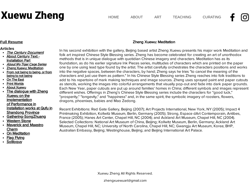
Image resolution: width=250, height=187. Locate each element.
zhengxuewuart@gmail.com (125, 180)
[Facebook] (232, 17)
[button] (158, 17)
